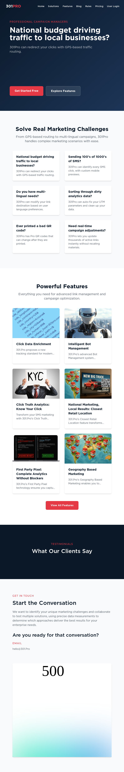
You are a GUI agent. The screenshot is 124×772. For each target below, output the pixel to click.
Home (41, 6)
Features (68, 6)
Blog (78, 6)
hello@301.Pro (21, 648)
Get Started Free (26, 90)
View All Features (62, 505)
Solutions (53, 6)
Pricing (99, 6)
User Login (113, 6)
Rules (88, 6)
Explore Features (63, 91)
